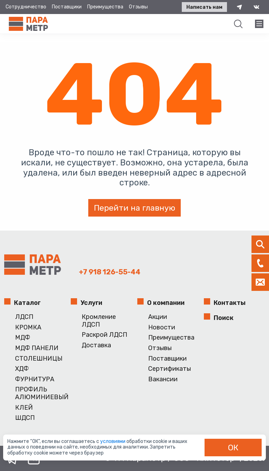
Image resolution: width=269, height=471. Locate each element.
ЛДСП (24, 317)
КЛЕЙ (24, 407)
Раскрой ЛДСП (104, 335)
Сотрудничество (26, 7)
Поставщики (67, 7)
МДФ (22, 337)
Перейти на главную (134, 208)
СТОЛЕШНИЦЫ (38, 358)
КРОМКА (28, 327)
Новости (161, 327)
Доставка (96, 345)
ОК (233, 447)
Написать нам (204, 7)
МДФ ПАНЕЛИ (36, 348)
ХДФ (22, 369)
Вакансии (163, 379)
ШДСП (25, 418)
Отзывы (138, 7)
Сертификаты (169, 369)
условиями (113, 441)
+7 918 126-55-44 (109, 272)
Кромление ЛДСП (99, 320)
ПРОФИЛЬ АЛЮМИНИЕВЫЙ (40, 393)
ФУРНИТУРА (34, 379)
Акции (157, 317)
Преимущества (105, 7)
